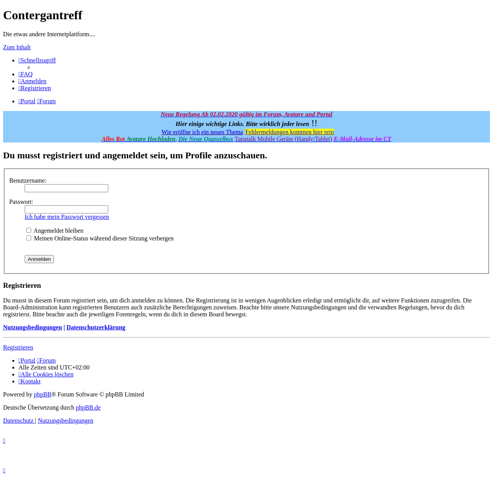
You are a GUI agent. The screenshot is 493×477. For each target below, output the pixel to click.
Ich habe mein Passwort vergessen (67, 216)
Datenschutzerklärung (95, 327)
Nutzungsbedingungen (32, 327)
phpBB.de (88, 407)
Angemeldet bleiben (54, 230)
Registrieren (18, 347)
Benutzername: (28, 180)
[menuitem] (25, 74)
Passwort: (21, 201)
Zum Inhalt (17, 47)
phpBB (42, 394)
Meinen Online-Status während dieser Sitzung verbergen (100, 238)
